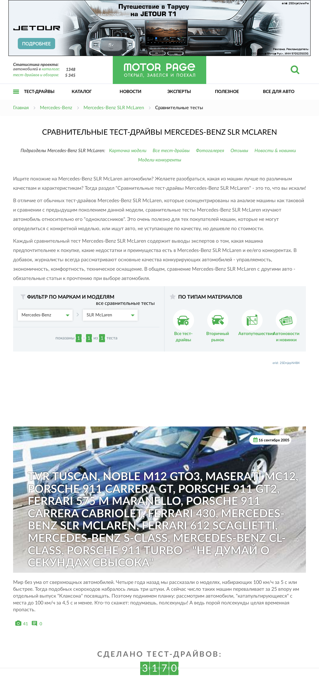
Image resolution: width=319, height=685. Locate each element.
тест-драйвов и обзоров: (36, 75)
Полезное (227, 92)
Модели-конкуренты (159, 160)
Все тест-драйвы (171, 150)
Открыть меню (16, 98)
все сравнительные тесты (125, 303)
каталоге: (51, 69)
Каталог (82, 92)
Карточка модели (127, 150)
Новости (130, 92)
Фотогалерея (210, 150)
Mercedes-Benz (45, 315)
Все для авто (278, 92)
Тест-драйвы (39, 92)
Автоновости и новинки (286, 326)
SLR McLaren (111, 315)
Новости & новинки (275, 150)
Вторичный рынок (217, 326)
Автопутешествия (256, 323)
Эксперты (179, 92)
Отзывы (239, 150)
